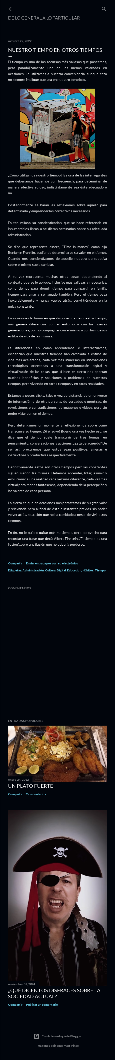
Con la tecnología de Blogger (58, 1036)
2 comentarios (36, 794)
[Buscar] (104, 8)
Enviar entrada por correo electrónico (52, 563)
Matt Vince (71, 1045)
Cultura (50, 570)
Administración (33, 570)
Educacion (74, 570)
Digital (61, 570)
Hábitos (88, 570)
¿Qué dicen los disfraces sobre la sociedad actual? (54, 993)
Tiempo (100, 570)
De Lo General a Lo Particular (44, 18)
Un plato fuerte (30, 786)
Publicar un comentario (42, 1004)
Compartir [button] (15, 563)
